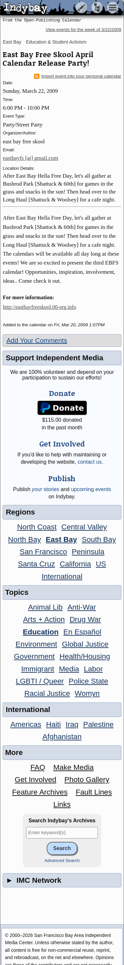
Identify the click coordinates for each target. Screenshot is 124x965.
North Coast (37, 527)
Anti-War (81, 607)
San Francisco (43, 552)
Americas (25, 724)
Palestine (98, 724)
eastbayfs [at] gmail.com (30, 158)
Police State (88, 681)
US (101, 564)
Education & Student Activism (56, 42)
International (62, 576)
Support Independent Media (54, 358)
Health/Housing (85, 656)
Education (41, 632)
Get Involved (36, 779)
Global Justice (85, 644)
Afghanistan (61, 737)
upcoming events (91, 489)
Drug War (85, 619)
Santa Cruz (36, 564)
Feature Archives (40, 792)
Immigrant (37, 669)
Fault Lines (94, 792)
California (75, 564)
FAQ (37, 767)
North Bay (24, 539)
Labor (93, 669)
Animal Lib (45, 607)
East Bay (12, 42)
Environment (36, 644)
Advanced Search (62, 860)
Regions (20, 512)
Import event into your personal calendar (77, 76)
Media (69, 669)
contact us (90, 462)
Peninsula (88, 552)
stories (45, 489)
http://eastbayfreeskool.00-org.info (39, 307)
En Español (82, 632)
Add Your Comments (36, 340)
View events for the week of (83, 29)
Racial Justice (47, 693)
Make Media (73, 767)
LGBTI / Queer (40, 681)
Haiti (53, 724)
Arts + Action (44, 619)
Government (34, 656)
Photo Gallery (86, 779)
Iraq (71, 724)
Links (61, 804)
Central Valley (84, 527)
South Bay (99, 539)
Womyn (87, 693)
